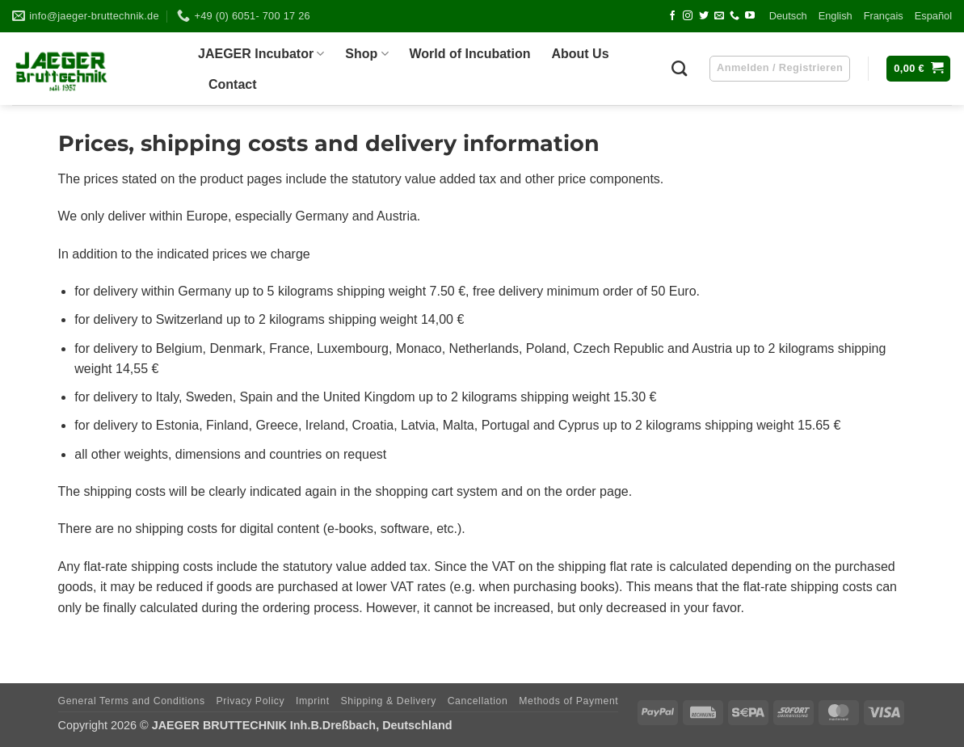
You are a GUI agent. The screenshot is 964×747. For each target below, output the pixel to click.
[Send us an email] (719, 16)
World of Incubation (470, 54)
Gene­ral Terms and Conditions (131, 701)
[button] (918, 69)
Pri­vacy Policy (250, 701)
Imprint (313, 701)
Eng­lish (835, 16)
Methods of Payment (568, 701)
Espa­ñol (933, 16)
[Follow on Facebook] (672, 16)
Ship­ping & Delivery (388, 701)
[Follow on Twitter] (704, 16)
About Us (579, 54)
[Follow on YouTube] (750, 16)
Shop (366, 53)
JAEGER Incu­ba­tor (261, 53)
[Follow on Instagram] (687, 16)
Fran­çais (883, 16)
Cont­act (232, 84)
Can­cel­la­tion (478, 701)
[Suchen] (679, 68)
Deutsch (788, 16)
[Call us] (734, 16)
